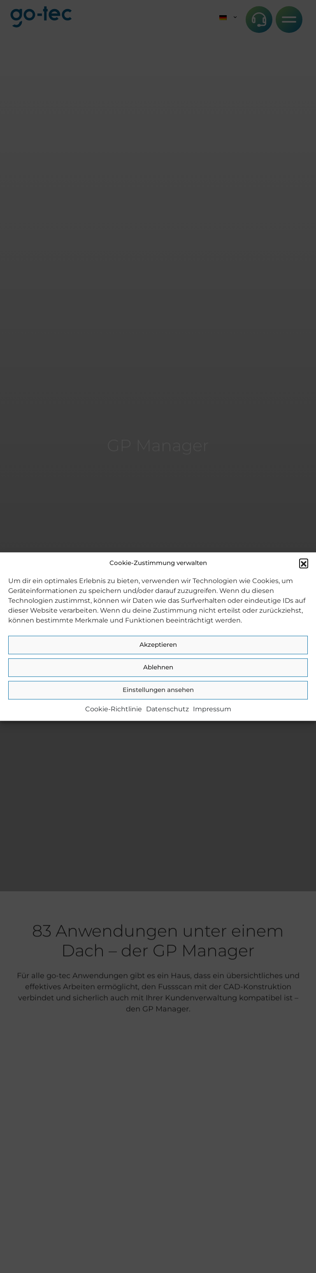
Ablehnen (158, 667)
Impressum (212, 709)
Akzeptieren (158, 644)
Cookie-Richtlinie (113, 709)
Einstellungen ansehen (158, 690)
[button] (304, 563)
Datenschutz (167, 709)
